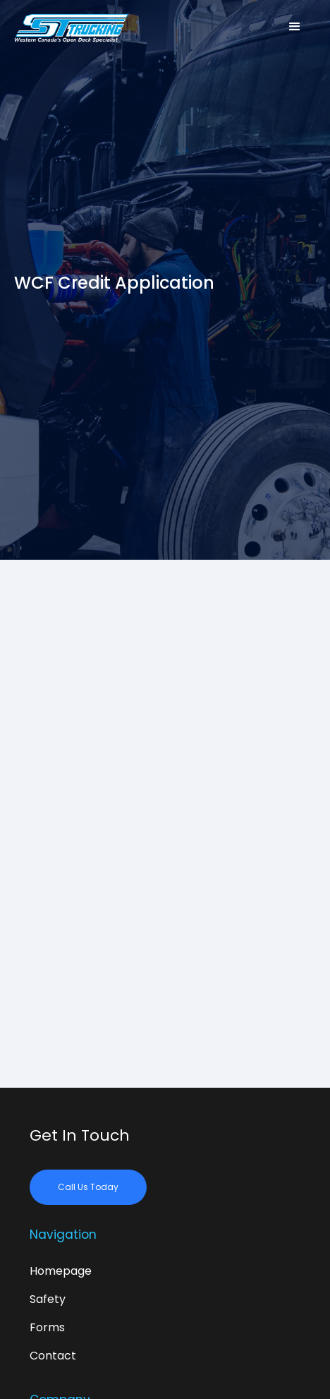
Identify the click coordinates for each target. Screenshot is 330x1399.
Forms (47, 1327)
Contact (53, 1355)
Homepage (61, 1271)
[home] (77, 26)
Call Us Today (88, 1187)
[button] (295, 27)
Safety (48, 1299)
